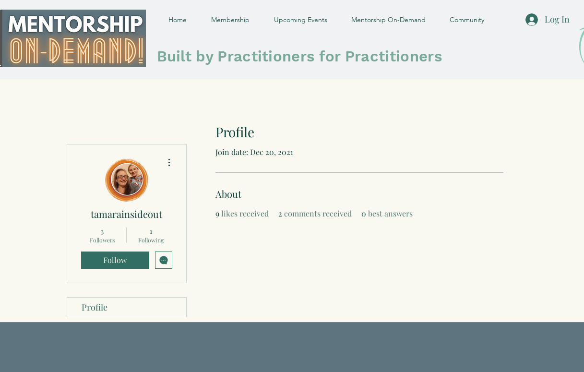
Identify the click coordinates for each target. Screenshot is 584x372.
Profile (94, 307)
